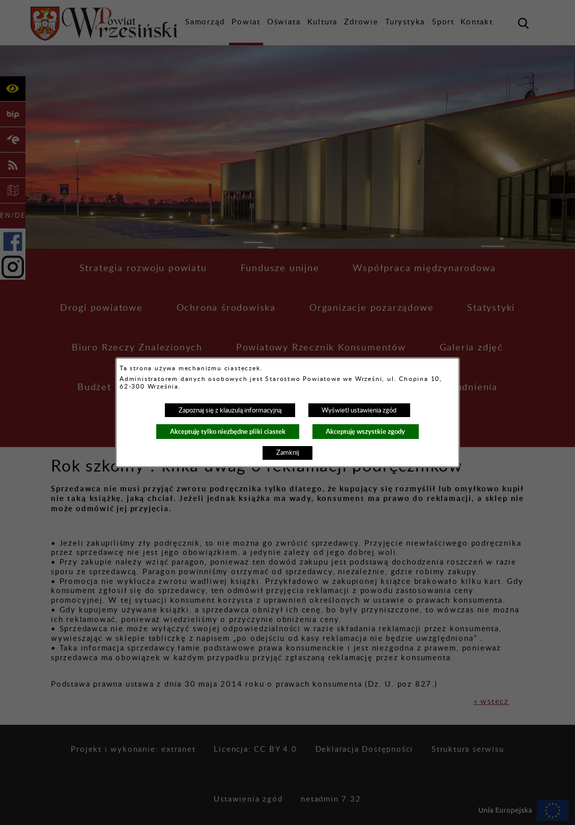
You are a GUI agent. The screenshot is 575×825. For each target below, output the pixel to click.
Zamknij (287, 452)
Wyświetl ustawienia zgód (359, 410)
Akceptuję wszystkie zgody (365, 431)
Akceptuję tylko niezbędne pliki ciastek (227, 431)
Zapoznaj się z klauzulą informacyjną (230, 410)
